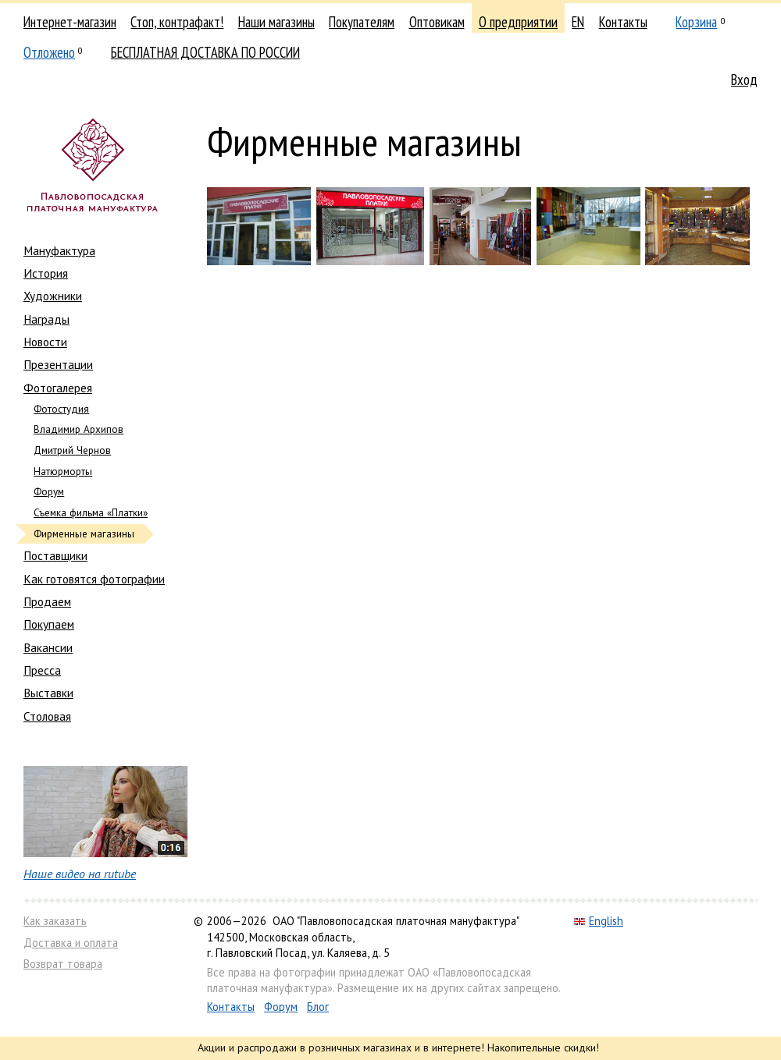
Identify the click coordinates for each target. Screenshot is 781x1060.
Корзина (696, 21)
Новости (45, 341)
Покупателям (361, 21)
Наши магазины (276, 21)
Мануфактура (59, 250)
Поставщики (55, 555)
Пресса (42, 670)
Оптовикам (437, 21)
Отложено (49, 52)
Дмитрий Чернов (72, 450)
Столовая (47, 716)
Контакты (623, 21)
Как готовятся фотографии (94, 579)
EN (578, 21)
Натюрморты (63, 471)
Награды (46, 319)
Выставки (48, 692)
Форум (49, 491)
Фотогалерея (57, 387)
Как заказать (55, 920)
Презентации (58, 364)
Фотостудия (61, 409)
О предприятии (518, 21)
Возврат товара (62, 963)
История (45, 273)
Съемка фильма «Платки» (91, 512)
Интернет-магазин (69, 21)
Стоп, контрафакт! (176, 21)
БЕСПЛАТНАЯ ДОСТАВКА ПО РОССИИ (205, 52)
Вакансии (48, 647)
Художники (52, 295)
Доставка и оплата (70, 942)
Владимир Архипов (78, 429)
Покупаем (48, 624)
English (598, 920)
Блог (318, 1006)
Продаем (47, 601)
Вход (744, 79)
